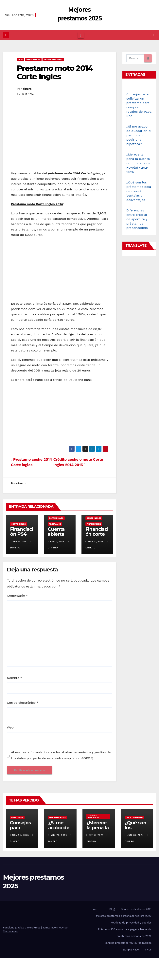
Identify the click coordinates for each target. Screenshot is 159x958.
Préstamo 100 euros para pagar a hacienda (124, 929)
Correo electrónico (23, 703)
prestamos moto (53, 59)
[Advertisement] (59, 139)
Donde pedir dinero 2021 (136, 909)
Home (93, 909)
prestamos (55, 524)
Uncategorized (57, 817)
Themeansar (10, 931)
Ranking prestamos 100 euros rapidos (127, 942)
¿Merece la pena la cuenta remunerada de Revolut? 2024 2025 (138, 163)
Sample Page (131, 949)
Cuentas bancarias (93, 816)
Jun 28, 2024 (135, 835)
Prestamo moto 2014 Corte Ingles (55, 72)
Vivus (148, 949)
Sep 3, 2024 (96, 835)
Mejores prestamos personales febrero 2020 (123, 915)
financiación (94, 524)
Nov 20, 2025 (58, 835)
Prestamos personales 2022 (134, 936)
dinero (27, 89)
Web (10, 727)
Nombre (14, 678)
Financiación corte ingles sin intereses (96, 536)
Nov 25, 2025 (20, 835)
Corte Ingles (33, 59)
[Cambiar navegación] (81, 35)
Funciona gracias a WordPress (22, 927)
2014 (20, 59)
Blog (112, 909)
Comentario (17, 595)
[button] (153, 35)
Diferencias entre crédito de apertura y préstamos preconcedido (137, 219)
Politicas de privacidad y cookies (131, 922)
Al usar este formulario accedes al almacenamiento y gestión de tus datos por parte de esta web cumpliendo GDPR (61, 755)
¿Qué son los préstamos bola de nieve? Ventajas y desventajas (138, 191)
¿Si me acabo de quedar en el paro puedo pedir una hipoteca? (138, 135)
